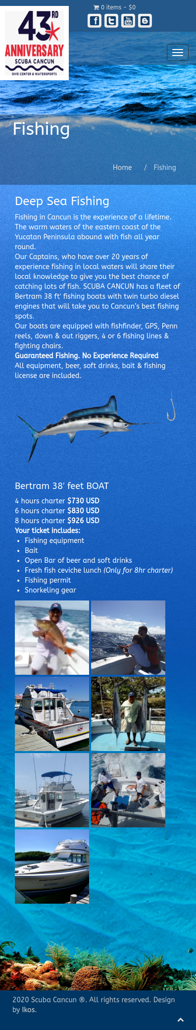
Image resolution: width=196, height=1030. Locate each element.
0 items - (115, 7)
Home (122, 167)
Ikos (28, 1010)
